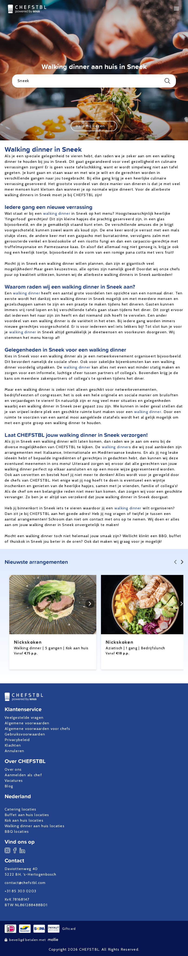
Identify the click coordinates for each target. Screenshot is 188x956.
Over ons (13, 769)
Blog (9, 786)
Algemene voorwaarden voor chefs (37, 728)
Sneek (94, 81)
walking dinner (56, 213)
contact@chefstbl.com (25, 882)
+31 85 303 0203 (20, 891)
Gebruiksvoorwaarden (25, 734)
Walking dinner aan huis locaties (35, 826)
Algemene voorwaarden (27, 723)
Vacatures (14, 780)
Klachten (13, 745)
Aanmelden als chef (23, 775)
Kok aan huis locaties (24, 820)
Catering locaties (20, 809)
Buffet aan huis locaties (27, 815)
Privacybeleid (17, 740)
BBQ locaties (17, 831)
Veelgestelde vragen (24, 717)
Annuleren (14, 751)
